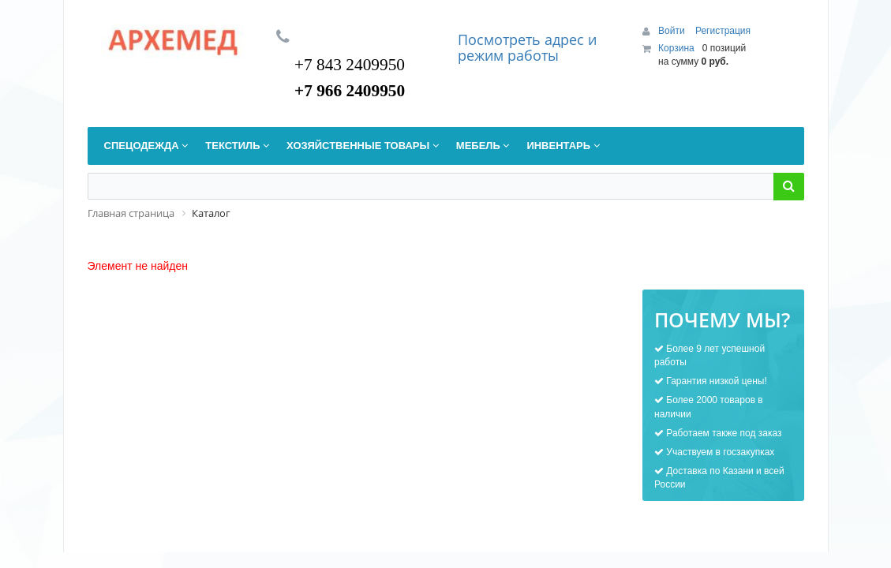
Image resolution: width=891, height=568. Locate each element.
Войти (672, 30)
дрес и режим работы (527, 47)
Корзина (676, 48)
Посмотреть (501, 39)
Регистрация (723, 30)
